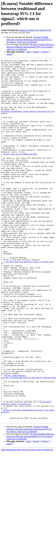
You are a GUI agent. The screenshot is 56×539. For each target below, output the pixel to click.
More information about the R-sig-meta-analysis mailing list (27, 522)
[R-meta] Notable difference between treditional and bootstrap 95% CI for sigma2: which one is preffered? (29, 39)
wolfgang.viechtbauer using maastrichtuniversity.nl (27, 122)
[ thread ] (36, 52)
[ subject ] (45, 52)
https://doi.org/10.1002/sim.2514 (20, 173)
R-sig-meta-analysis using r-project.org (26, 471)
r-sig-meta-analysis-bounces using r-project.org (28, 302)
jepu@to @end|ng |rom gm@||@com (35, 30)
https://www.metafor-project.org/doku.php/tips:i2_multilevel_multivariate (28, 440)
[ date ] (29, 52)
